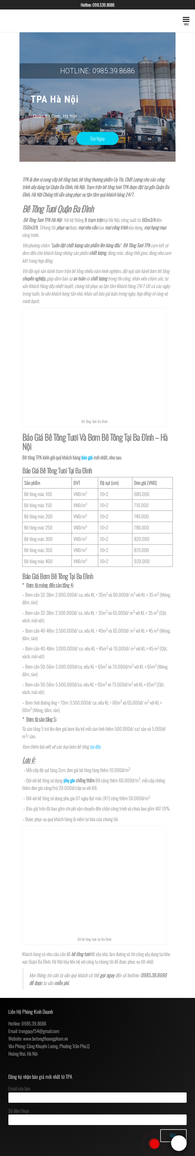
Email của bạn (97, 1094)
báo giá (87, 457)
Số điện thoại (97, 1116)
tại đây (95, 746)
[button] (97, 138)
